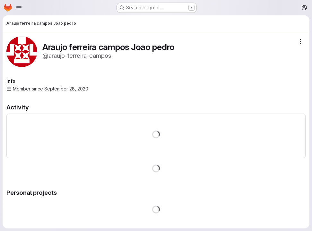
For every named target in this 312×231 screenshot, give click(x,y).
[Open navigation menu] (19, 8)
